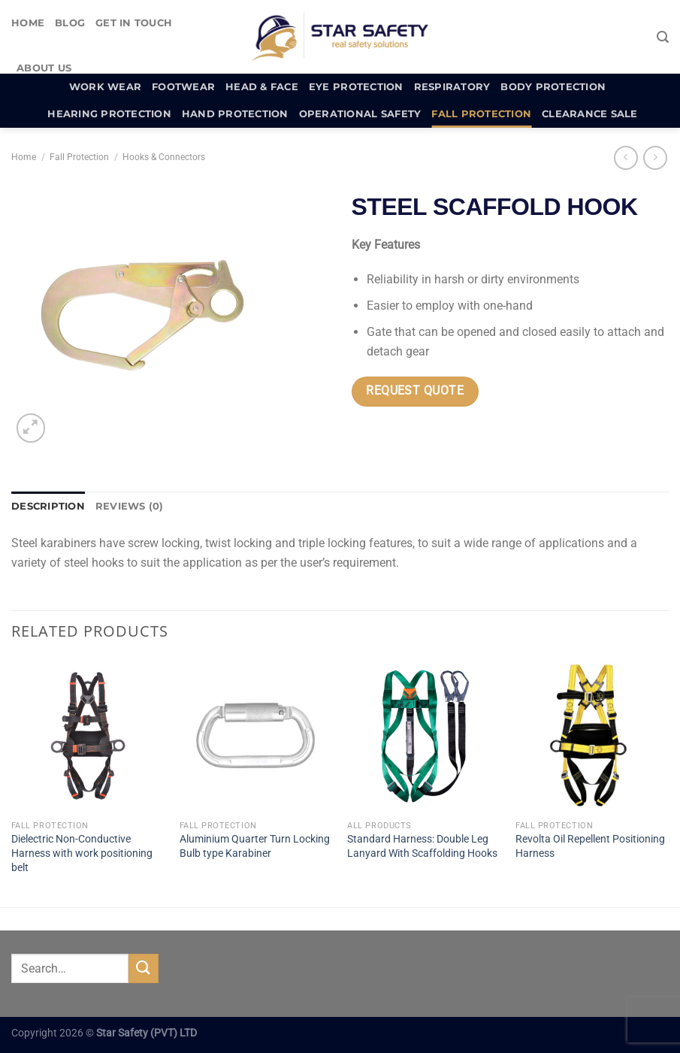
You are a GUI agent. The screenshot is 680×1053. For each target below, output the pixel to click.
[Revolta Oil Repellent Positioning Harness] (592, 735)
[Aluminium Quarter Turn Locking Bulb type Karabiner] (256, 735)
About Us (44, 68)
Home (27, 23)
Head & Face (261, 86)
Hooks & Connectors (163, 157)
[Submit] (143, 968)
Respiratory (452, 86)
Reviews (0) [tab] (129, 506)
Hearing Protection (109, 114)
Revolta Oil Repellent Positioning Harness (590, 846)
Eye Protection (356, 86)
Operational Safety (360, 114)
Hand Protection (235, 114)
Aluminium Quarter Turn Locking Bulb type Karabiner (255, 846)
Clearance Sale (590, 114)
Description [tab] (48, 506)
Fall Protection (481, 114)
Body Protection (553, 86)
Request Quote (415, 391)
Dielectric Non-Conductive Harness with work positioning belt (82, 853)
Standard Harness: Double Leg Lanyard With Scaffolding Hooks (422, 846)
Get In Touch (133, 23)
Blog (70, 23)
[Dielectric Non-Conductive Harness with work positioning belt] (88, 735)
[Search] (663, 37)
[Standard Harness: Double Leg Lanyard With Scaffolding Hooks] (423, 735)
